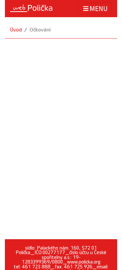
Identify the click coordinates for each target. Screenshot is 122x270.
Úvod (16, 30)
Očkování (40, 30)
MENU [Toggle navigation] (95, 8)
